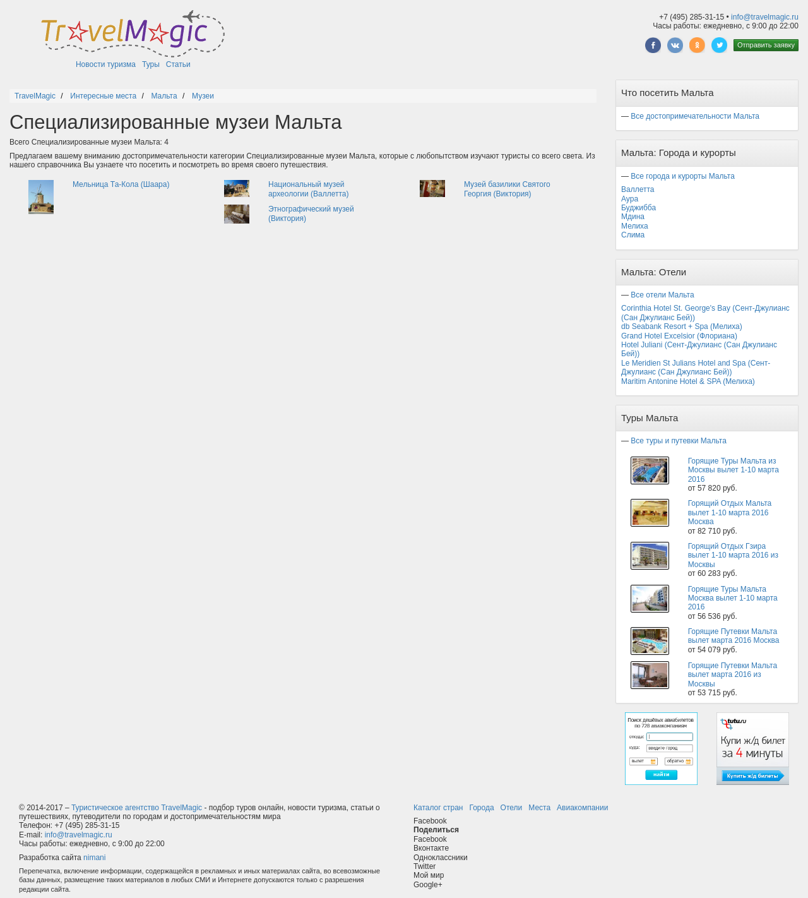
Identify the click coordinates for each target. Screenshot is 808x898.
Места (539, 807)
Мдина (633, 216)
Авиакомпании (582, 807)
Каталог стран (438, 807)
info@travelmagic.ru (765, 17)
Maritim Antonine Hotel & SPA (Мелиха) (688, 381)
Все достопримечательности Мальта (695, 116)
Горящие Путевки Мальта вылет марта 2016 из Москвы (732, 674)
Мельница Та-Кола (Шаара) (121, 184)
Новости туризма (106, 64)
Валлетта (638, 189)
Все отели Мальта (662, 294)
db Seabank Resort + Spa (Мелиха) (681, 326)
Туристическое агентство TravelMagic (136, 807)
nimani (94, 857)
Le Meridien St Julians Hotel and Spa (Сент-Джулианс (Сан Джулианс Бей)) (695, 367)
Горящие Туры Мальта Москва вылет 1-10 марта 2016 (733, 598)
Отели (512, 807)
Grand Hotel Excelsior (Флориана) (679, 336)
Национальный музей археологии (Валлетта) (308, 189)
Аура (629, 199)
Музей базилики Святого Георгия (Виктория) (507, 189)
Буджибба (638, 207)
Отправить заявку (766, 45)
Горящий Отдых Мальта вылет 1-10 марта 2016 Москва (730, 512)
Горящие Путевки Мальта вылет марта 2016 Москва (734, 636)
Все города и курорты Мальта (683, 176)
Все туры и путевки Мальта (679, 440)
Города (481, 807)
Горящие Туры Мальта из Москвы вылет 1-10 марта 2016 (733, 470)
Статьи (178, 64)
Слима (633, 234)
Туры (151, 64)
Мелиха (634, 226)
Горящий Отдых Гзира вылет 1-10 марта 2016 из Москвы (733, 555)
